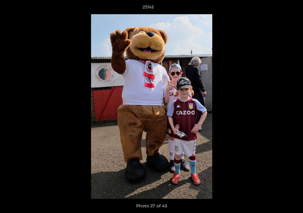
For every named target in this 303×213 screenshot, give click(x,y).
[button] (278, 8)
